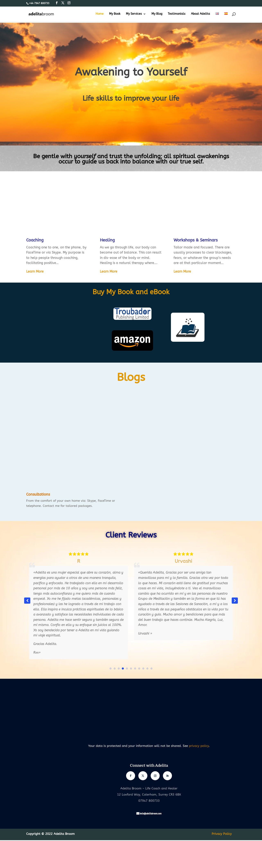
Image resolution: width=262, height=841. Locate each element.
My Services (134, 14)
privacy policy (199, 746)
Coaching (35, 240)
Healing (107, 240)
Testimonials (176, 14)
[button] (235, 600)
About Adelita (200, 14)
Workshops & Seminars (196, 240)
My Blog (156, 14)
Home (100, 14)
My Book (114, 14)
